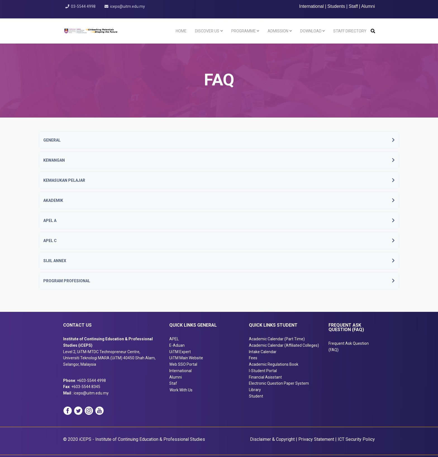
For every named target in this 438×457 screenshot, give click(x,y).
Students (336, 6)
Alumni (368, 6)
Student (256, 396)
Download (311, 31)
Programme (243, 31)
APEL (174, 339)
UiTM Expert (180, 352)
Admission (278, 31)
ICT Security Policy (356, 439)
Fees (253, 358)
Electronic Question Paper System (279, 383)
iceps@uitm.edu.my (127, 6)
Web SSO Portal (183, 364)
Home (181, 31)
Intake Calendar (263, 352)
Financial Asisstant (265, 377)
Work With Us (181, 390)
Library (255, 389)
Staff (353, 6)
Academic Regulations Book (273, 364)
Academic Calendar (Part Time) (277, 339)
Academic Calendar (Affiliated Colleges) (284, 345)
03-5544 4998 (83, 6)
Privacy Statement (316, 439)
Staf (173, 383)
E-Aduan (177, 345)
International (312, 6)
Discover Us (207, 31)
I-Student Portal (263, 371)
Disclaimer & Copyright (272, 439)
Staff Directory (349, 31)
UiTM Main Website (186, 358)
